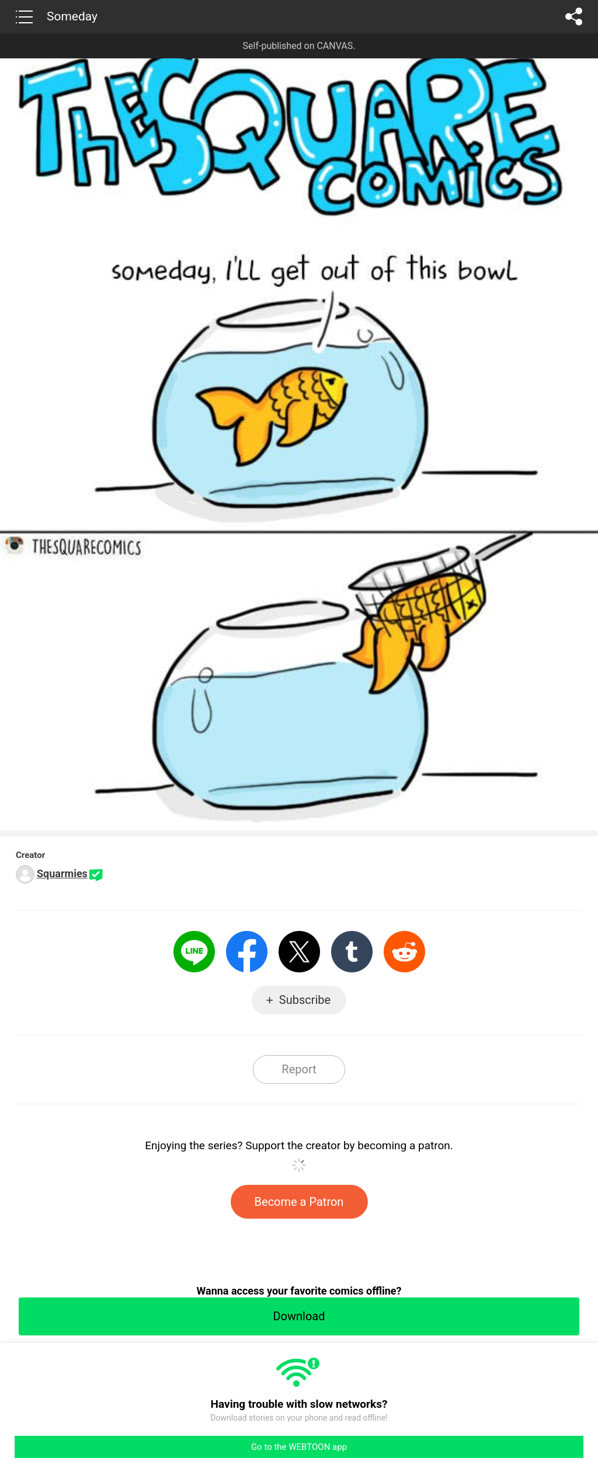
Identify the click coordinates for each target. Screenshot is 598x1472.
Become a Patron (299, 1202)
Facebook (246, 951)
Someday (72, 16)
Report (298, 1069)
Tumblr (352, 951)
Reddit (404, 951)
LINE (194, 951)
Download (299, 1316)
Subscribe (305, 1000)
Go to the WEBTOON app (299, 1447)
